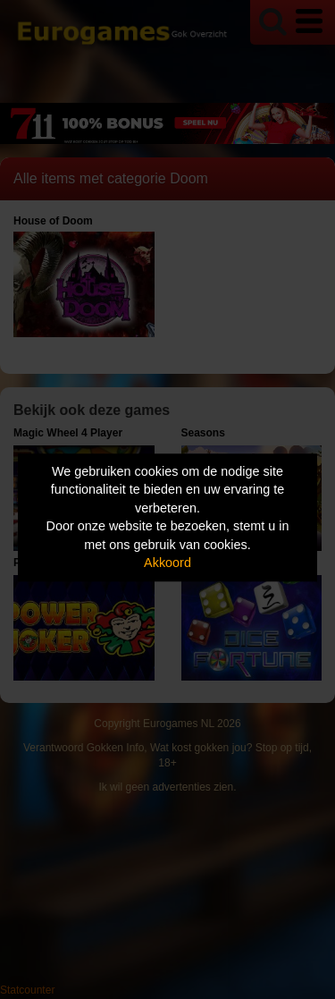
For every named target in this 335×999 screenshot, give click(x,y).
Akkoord (167, 563)
